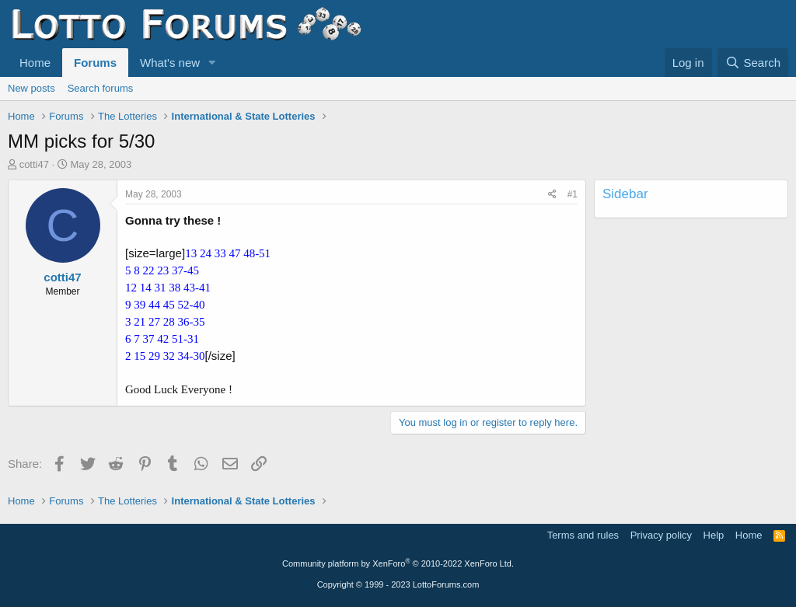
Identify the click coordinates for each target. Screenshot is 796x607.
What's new (170, 62)
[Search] (752, 62)
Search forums (101, 88)
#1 (572, 194)
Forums (95, 62)
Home (35, 62)
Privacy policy (661, 535)
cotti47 (34, 164)
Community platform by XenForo (398, 563)
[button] (212, 62)
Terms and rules (583, 535)
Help (713, 535)
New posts (31, 88)
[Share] (552, 195)
